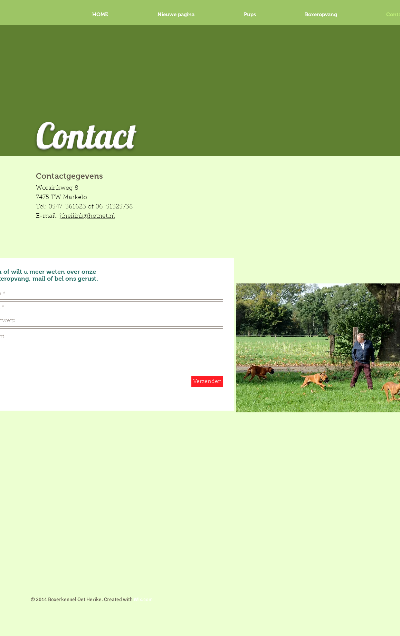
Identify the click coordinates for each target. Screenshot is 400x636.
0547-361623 (67, 207)
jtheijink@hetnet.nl (87, 216)
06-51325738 (114, 207)
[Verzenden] (207, 381)
